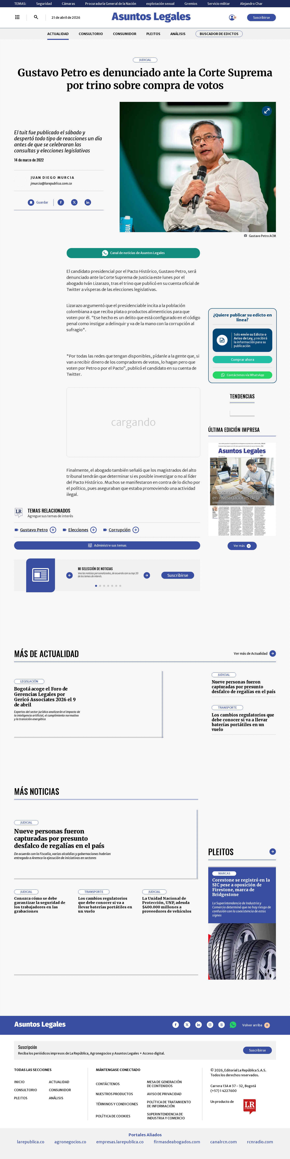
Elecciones (78, 527)
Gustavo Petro (34, 527)
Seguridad (44, 4)
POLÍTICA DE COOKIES (113, 1116)
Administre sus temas (107, 543)
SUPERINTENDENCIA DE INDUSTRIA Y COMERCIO (166, 1116)
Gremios (190, 4)
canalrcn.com (223, 1141)
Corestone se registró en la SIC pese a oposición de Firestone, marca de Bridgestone (241, 887)
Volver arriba (256, 1025)
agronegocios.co (70, 1141)
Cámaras (68, 4)
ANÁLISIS (177, 34)
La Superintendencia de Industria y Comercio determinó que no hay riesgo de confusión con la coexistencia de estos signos (241, 909)
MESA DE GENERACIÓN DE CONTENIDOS (164, 1084)
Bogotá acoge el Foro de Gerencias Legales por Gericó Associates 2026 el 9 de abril (45, 697)
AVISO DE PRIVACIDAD (164, 1094)
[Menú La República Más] (17, 17)
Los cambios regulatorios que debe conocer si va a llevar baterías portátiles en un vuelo (243, 722)
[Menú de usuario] (232, 17)
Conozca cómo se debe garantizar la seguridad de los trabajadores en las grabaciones (39, 905)
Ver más (242, 546)
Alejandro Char (251, 4)
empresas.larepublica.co (120, 1141)
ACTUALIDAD (58, 34)
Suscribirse (261, 18)
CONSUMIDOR (124, 34)
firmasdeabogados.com (177, 1141)
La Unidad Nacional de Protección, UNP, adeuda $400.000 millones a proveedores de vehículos (166, 905)
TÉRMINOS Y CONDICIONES (117, 1104)
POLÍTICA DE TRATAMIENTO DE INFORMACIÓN (169, 1104)
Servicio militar (218, 4)
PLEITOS (153, 34)
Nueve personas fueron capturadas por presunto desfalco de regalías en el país (244, 686)
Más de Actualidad (46, 653)
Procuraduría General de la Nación (110, 4)
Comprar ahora (242, 360)
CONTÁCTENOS (108, 1084)
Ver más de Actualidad (255, 653)
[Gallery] (108, 570)
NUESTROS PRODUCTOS (114, 1094)
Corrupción (119, 527)
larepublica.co (30, 1141)
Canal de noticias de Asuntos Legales (133, 253)
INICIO (19, 1082)
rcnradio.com (260, 1141)
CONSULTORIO (91, 34)
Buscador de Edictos (219, 34)
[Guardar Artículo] (38, 202)
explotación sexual (160, 4)
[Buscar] (36, 17)
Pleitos (220, 851)
